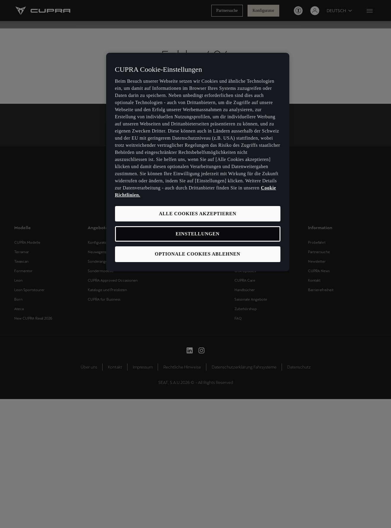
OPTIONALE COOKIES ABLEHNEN (197, 253)
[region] (197, 162)
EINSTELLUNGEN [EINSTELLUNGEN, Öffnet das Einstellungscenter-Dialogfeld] (197, 233)
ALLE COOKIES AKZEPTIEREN (197, 213)
